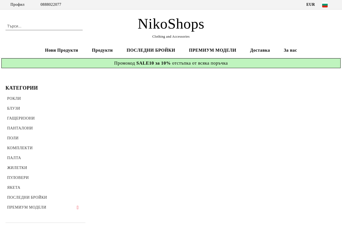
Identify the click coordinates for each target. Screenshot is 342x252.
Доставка (260, 50)
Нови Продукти (61, 50)
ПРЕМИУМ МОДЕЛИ (212, 50)
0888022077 (51, 4)
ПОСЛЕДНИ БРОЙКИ (150, 50)
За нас (290, 50)
